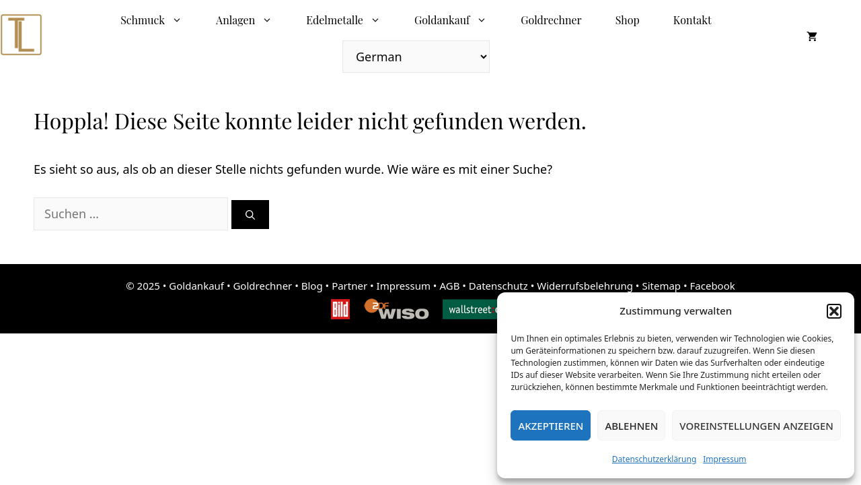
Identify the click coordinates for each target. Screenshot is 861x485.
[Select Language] (416, 56)
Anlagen (252, 20)
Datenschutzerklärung (654, 459)
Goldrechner (551, 20)
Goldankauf (459, 20)
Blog (312, 285)
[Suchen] (250, 214)
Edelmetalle (352, 20)
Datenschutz (498, 285)
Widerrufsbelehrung (585, 285)
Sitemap (661, 285)
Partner (349, 285)
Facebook (712, 285)
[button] (834, 311)
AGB (449, 285)
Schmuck (159, 20)
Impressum (724, 459)
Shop (627, 20)
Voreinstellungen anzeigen (756, 425)
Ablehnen (631, 425)
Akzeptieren (550, 425)
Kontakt (692, 20)
